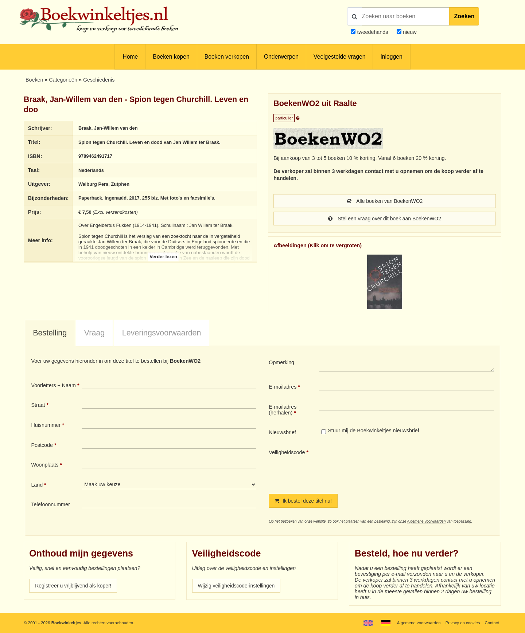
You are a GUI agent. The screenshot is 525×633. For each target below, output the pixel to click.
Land (37, 485)
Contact (492, 623)
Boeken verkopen (227, 57)
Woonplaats (44, 465)
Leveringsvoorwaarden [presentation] (161, 333)
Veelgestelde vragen (339, 57)
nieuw (408, 32)
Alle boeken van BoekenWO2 (384, 201)
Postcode (41, 445)
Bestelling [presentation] (50, 333)
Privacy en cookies (462, 623)
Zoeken (464, 16)
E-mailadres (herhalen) (282, 410)
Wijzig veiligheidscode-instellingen (237, 586)
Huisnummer (46, 425)
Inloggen (391, 57)
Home (130, 57)
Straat (38, 405)
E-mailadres (282, 387)
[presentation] (380, 465)
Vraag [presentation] (94, 333)
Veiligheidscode (287, 452)
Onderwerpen (281, 57)
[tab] (50, 333)
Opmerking (281, 362)
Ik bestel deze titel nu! (304, 501)
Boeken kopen (171, 57)
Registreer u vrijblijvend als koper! (74, 586)
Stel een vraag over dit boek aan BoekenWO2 (385, 218)
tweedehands (372, 32)
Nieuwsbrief (282, 432)
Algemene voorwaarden (426, 521)
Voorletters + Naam (53, 385)
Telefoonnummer (50, 504)
